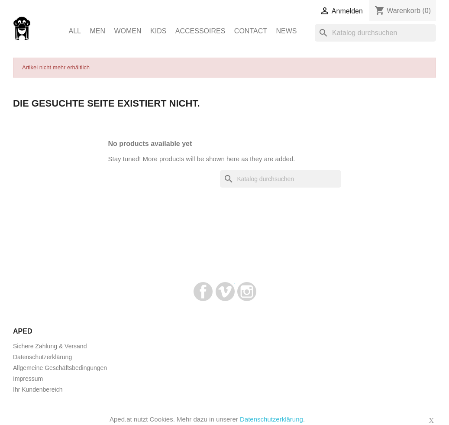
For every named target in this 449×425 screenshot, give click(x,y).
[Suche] (375, 33)
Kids (158, 31)
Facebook (203, 291)
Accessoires (200, 31)
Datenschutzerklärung (42, 357)
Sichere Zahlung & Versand (50, 346)
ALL (75, 31)
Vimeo (225, 291)
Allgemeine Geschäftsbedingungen (60, 367)
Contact (250, 31)
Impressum (28, 378)
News (286, 31)
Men (97, 31)
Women (127, 31)
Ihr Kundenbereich (37, 389)
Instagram (246, 291)
